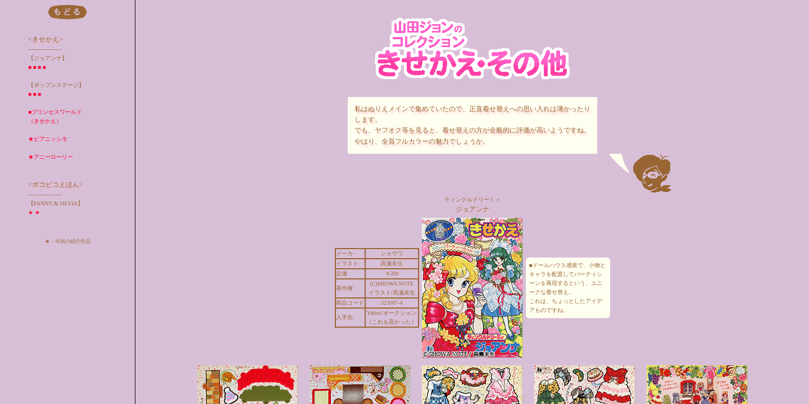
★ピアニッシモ (47, 139)
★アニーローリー (50, 157)
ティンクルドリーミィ (472, 199)
